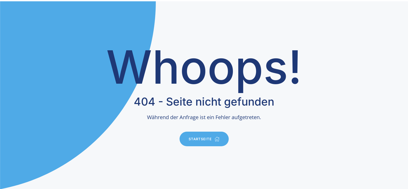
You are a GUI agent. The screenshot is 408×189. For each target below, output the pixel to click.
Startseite (204, 139)
